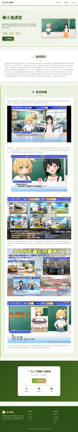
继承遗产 (55, 414)
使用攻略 (66, 2)
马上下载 (73, 2)
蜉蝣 (54, 422)
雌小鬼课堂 (55, 419)
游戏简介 (58, 2)
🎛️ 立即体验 (8, 38)
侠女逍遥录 (55, 417)
